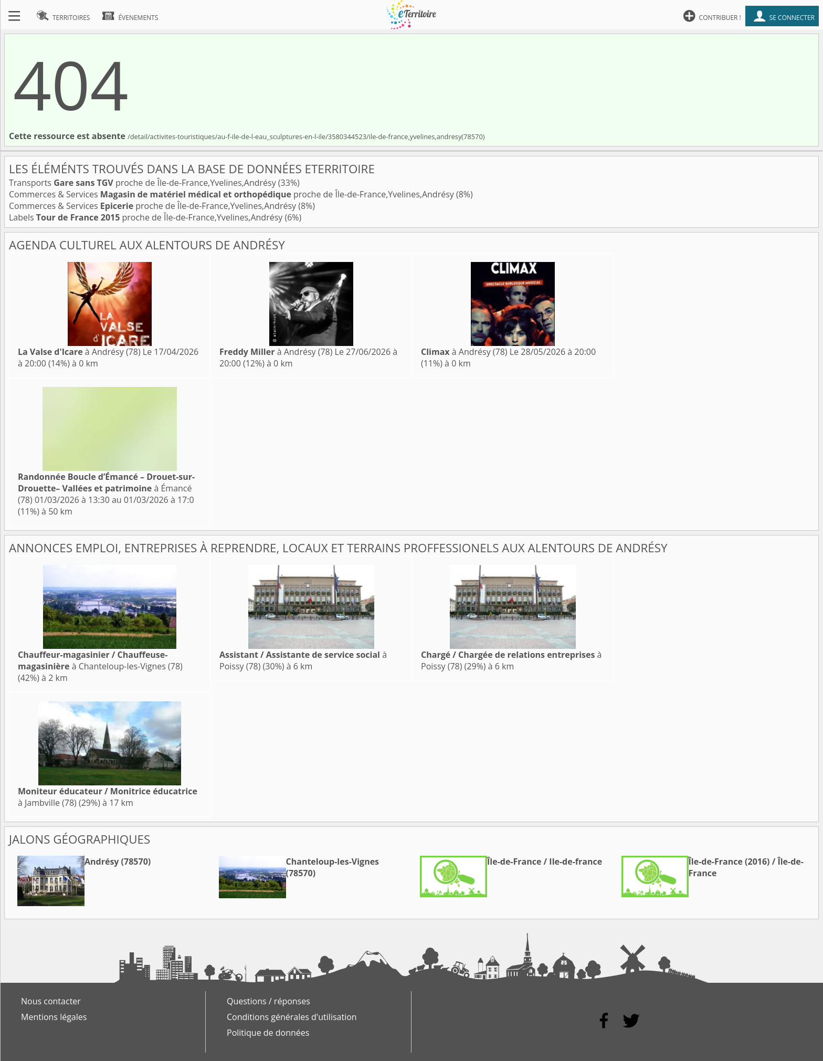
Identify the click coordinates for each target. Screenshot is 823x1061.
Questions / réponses (268, 1001)
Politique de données (268, 1032)
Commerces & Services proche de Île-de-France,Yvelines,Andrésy (232, 194)
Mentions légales (54, 1017)
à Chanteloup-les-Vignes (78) (100, 660)
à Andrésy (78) (79, 352)
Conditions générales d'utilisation (292, 1017)
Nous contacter (51, 1001)
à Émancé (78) (106, 488)
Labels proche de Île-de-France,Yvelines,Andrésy (146, 217)
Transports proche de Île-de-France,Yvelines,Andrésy (143, 182)
